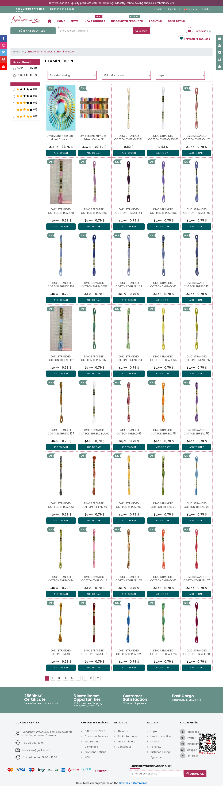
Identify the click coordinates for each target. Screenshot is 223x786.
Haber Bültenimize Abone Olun (151, 766)
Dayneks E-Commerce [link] (133, 783)
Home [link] (61, 21)
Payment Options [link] (95, 752)
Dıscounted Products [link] (127, 20)
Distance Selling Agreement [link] (160, 754)
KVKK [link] (87, 757)
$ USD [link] (206, 9)
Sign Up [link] (170, 8)
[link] (49, 21)
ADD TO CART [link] (61, 152)
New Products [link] (94, 20)
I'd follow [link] (156, 747)
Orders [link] (155, 741)
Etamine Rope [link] (65, 51)
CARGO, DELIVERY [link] (95, 731)
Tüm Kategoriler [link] (29, 31)
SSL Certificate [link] (126, 741)
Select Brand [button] (21, 62)
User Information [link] (161, 736)
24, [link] (87, 147)
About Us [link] (155, 21)
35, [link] (53, 147)
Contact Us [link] (176, 21)
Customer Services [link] (96, 736)
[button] (25, 84)
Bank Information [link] (128, 736)
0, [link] (190, 147)
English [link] (190, 9)
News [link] (74, 21)
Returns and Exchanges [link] (92, 744)
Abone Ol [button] (195, 773)
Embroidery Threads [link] (40, 51)
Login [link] (158, 8)
